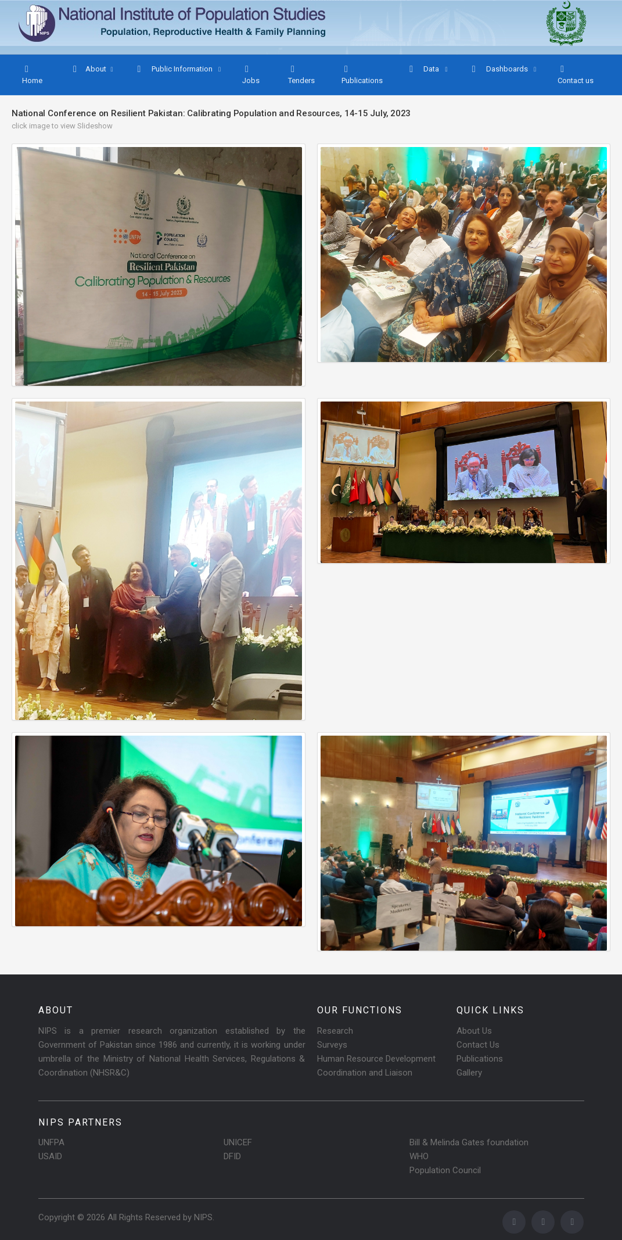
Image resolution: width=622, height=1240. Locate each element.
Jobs (251, 74)
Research (335, 1031)
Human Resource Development (376, 1058)
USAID (50, 1156)
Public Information (174, 69)
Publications (362, 74)
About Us (474, 1031)
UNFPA (51, 1142)
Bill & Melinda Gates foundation (468, 1142)
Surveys (332, 1045)
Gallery (469, 1072)
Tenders (301, 74)
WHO (419, 1156)
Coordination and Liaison (364, 1072)
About (88, 69)
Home (32, 74)
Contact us (576, 74)
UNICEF (238, 1142)
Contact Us (477, 1045)
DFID (232, 1156)
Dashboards (499, 69)
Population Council (445, 1170)
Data (424, 69)
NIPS (203, 1217)
